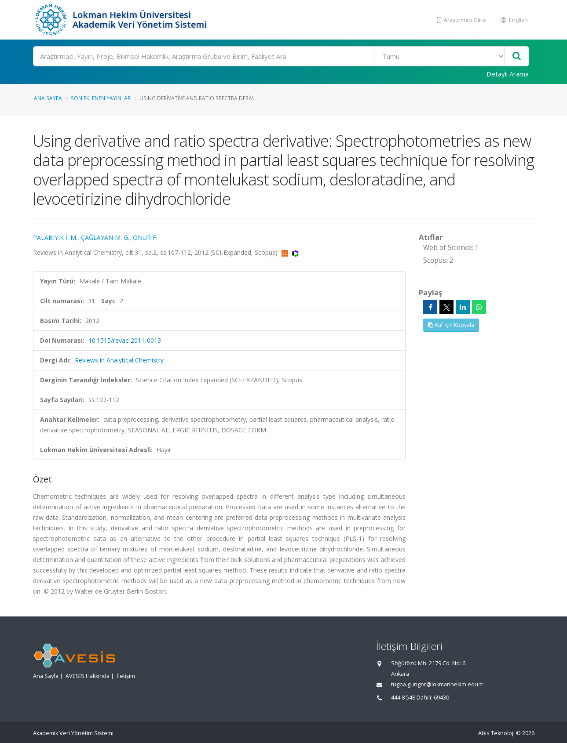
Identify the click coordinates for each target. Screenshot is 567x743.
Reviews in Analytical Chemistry (119, 360)
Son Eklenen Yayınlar (101, 97)
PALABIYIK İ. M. (55, 237)
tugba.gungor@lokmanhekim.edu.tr (437, 684)
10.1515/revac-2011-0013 (124, 340)
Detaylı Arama (508, 73)
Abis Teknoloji (496, 733)
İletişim (126, 676)
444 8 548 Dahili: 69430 (420, 697)
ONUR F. (145, 237)
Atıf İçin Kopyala (451, 325)
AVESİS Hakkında (88, 676)
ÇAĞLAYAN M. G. (105, 237)
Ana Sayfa (48, 97)
